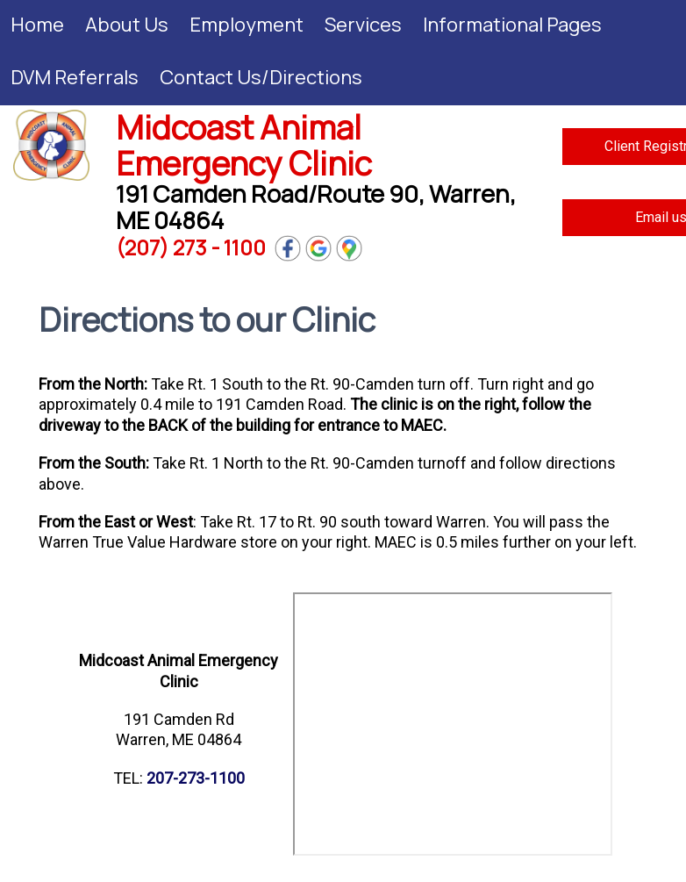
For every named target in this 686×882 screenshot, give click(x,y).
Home (37, 24)
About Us (126, 24)
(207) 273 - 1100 (191, 247)
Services (363, 24)
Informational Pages (512, 24)
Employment (246, 24)
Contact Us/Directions (261, 77)
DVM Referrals (75, 77)
